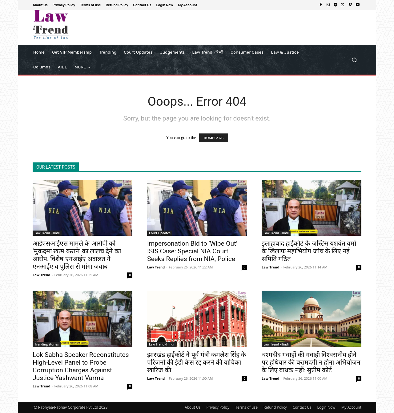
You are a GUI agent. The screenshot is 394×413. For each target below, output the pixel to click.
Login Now (326, 407)
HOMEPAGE (214, 138)
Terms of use (246, 407)
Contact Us (302, 407)
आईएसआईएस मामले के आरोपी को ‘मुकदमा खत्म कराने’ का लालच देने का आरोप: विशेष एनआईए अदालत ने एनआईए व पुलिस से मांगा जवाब (77, 255)
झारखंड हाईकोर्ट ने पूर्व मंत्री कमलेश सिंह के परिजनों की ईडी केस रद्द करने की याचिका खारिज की (196, 362)
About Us (192, 407)
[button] (354, 60)
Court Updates (160, 233)
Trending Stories (46, 344)
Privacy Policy (217, 407)
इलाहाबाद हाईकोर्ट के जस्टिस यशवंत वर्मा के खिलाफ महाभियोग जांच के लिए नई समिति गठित (309, 251)
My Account (351, 407)
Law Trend (41, 274)
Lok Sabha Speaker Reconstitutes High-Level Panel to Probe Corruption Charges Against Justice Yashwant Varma (81, 366)
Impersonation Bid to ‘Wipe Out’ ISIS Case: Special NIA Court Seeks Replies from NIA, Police (192, 251)
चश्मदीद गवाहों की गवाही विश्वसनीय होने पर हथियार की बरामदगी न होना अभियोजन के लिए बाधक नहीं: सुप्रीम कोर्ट (311, 362)
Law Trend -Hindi (47, 233)
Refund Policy (275, 407)
